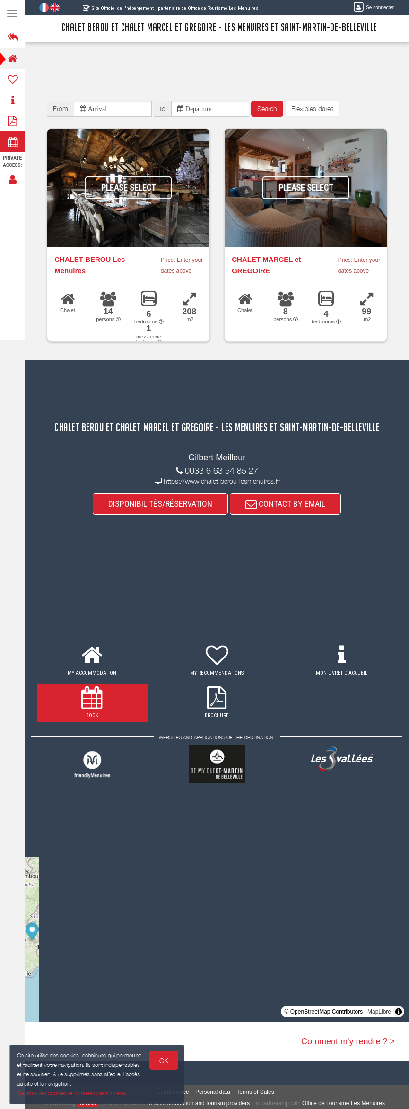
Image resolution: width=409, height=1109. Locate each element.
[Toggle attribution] (398, 1011)
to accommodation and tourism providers (199, 1103)
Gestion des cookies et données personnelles (72, 1093)
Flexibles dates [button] (312, 108)
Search (267, 108)
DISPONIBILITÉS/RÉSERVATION (161, 504)
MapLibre (379, 1011)
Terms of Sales (255, 1092)
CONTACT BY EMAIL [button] (286, 504)
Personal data (212, 1092)
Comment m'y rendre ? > (348, 1041)
